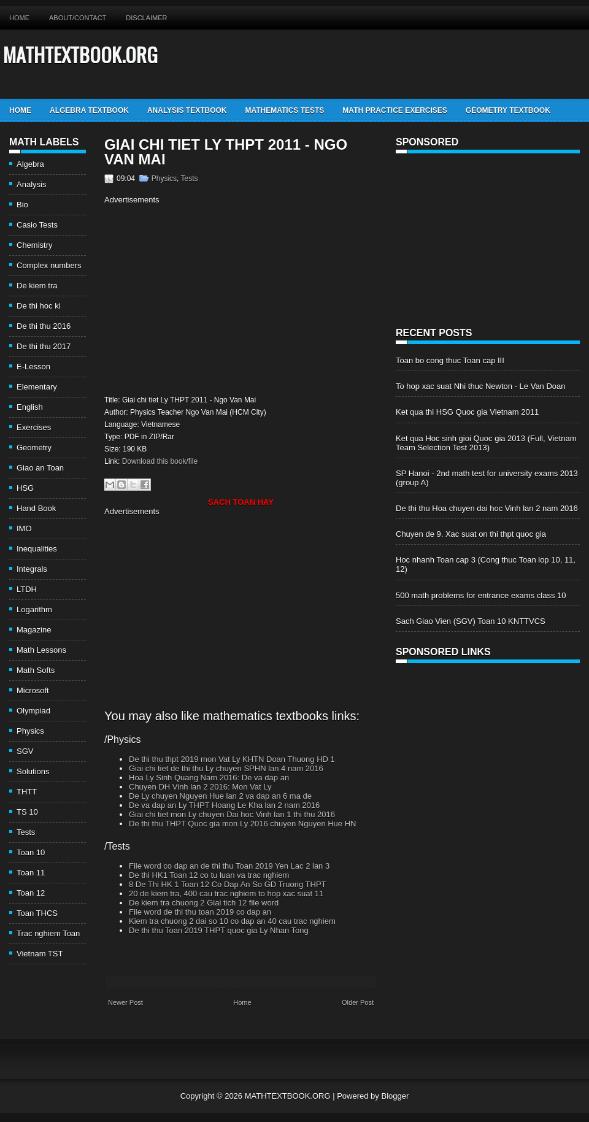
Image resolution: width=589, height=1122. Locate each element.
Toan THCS (37, 913)
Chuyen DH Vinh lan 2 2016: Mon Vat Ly (200, 786)
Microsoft (33, 690)
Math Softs (36, 670)
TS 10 (27, 812)
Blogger (395, 1096)
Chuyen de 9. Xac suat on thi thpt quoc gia (471, 534)
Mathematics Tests (284, 110)
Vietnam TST (40, 953)
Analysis (31, 184)
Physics (30, 731)
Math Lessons (41, 650)
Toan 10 (31, 852)
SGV (25, 751)
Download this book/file (160, 461)
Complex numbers (49, 265)
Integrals (32, 569)
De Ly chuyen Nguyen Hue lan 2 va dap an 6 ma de (220, 796)
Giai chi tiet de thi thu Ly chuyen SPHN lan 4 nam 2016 (226, 768)
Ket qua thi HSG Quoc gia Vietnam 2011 (467, 412)
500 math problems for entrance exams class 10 (481, 595)
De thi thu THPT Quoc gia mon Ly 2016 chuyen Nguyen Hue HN (242, 823)
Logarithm (34, 609)
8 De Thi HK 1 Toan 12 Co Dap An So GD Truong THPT (227, 884)
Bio (22, 204)
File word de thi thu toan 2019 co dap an (200, 911)
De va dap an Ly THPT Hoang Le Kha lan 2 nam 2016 (224, 805)
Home (19, 17)
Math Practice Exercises (394, 110)
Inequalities (37, 548)
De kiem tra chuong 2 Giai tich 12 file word (204, 902)
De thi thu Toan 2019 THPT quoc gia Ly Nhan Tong (219, 930)
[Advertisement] (207, 298)
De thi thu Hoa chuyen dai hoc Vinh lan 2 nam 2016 (487, 508)
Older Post (358, 1002)
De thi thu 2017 (44, 346)
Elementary (37, 386)
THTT (27, 791)
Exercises (34, 427)
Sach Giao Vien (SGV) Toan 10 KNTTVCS (470, 621)
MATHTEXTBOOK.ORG (80, 54)
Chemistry (35, 245)
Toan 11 (31, 872)
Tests (26, 832)
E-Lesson (33, 366)
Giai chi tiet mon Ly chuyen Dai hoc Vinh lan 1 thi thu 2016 (232, 814)
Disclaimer (146, 17)
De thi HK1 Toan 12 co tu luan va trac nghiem (209, 875)
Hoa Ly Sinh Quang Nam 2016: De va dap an (209, 777)
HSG (25, 488)
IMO (24, 528)
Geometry (34, 447)
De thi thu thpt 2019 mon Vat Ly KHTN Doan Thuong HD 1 (232, 759)
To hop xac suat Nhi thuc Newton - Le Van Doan (481, 386)
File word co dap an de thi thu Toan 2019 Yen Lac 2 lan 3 (229, 865)
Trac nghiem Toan (48, 933)
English (30, 407)
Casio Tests (37, 224)
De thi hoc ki (39, 305)
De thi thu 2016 (44, 326)
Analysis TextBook (187, 110)
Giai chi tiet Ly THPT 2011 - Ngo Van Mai (225, 152)
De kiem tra (37, 285)
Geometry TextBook (508, 110)
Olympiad (33, 710)
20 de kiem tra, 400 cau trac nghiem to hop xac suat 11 (226, 893)
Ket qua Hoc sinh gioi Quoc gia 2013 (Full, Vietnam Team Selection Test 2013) (486, 443)
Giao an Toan (40, 467)
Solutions (33, 771)
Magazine (34, 629)
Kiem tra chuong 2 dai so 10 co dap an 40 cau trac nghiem (232, 921)
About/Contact (77, 17)
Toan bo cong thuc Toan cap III (450, 360)
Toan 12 (31, 892)
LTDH (27, 589)
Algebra (30, 164)
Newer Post (125, 1002)
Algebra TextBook (89, 110)
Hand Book (36, 508)
